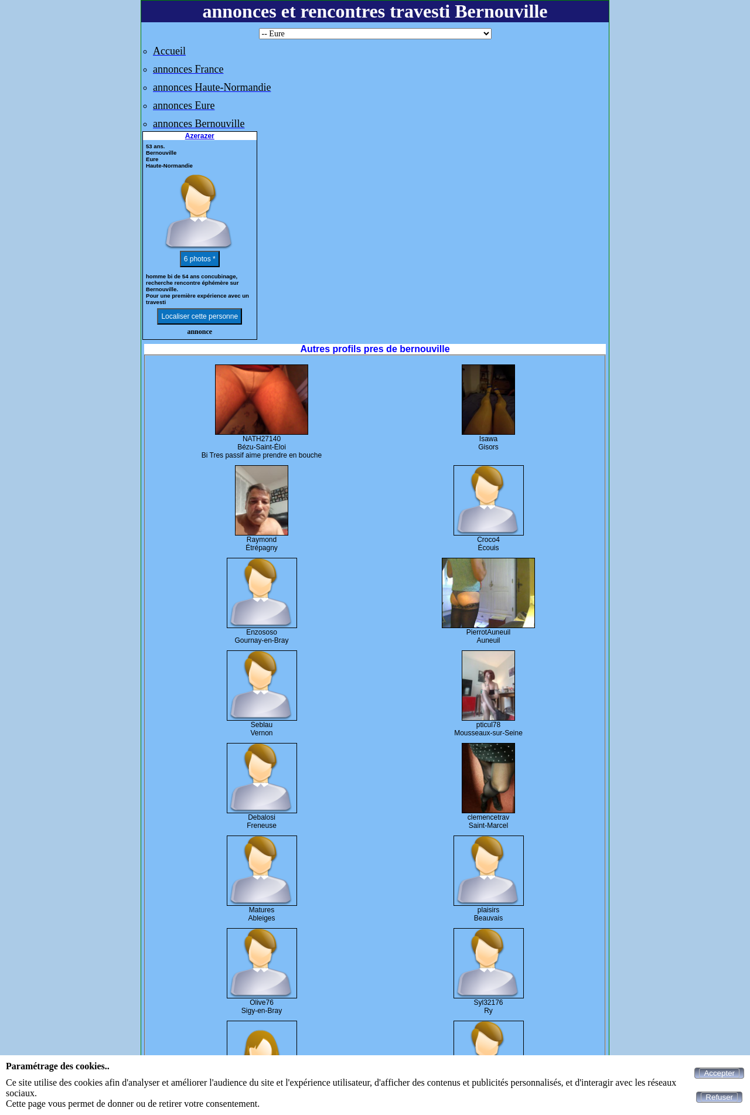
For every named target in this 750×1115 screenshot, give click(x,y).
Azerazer (199, 136)
